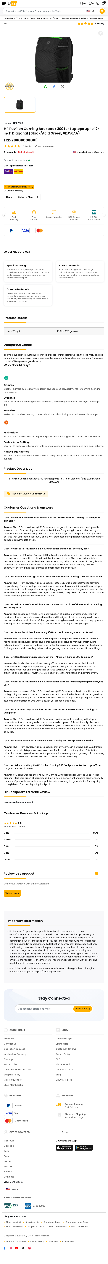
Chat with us (38, 493)
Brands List (62, 1043)
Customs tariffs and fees (18, 1069)
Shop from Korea (14, 1226)
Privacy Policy (37, 1241)
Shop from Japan (52, 1222)
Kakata (8, 1166)
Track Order (10, 1064)
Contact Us (10, 1043)
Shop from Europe (80, 1226)
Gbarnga (9, 1145)
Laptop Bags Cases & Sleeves (90, 18)
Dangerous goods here (27, 361)
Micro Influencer (13, 1079)
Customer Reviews (66, 1048)
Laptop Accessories (64, 18)
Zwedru (8, 1171)
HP (5, 23)
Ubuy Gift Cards (65, 1069)
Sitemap (8, 1059)
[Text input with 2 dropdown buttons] (43, 11)
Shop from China (35, 1226)
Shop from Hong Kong (77, 1222)
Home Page (9, 18)
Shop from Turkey (58, 1226)
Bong (7, 1151)
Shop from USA (13, 1222)
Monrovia (9, 1140)
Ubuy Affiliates (64, 1079)
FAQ (58, 1059)
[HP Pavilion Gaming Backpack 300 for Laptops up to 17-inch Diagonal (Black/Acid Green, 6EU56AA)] (54, 60)
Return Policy (63, 1054)
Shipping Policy (12, 1074)
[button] (84, 3)
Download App (64, 1038)
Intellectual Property (15, 1054)
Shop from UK (32, 1222)
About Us (9, 1038)
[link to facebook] (54, 87)
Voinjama (9, 1176)
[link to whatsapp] (45, 87)
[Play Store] (84, 1148)
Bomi (6, 1156)
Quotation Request (14, 1048)
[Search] (102, 11)
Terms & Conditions (16, 1241)
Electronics (22, 18)
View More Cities (13, 1181)
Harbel (7, 1161)
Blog (58, 1074)
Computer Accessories (41, 18)
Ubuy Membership (14, 1085)
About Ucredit (63, 1064)
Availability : (10, 152)
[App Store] (65, 1148)
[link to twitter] (62, 87)
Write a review (12, 893)
